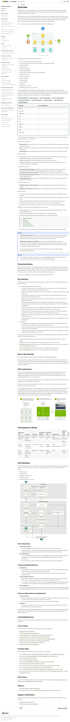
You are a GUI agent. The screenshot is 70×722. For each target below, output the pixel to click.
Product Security (52, 715)
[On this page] (68, 1)
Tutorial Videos (4, 122)
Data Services (4, 47)
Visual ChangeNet (48, 100)
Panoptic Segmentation (23, 100)
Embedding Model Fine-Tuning (7, 53)
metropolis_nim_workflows (38, 229)
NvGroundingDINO (27, 218)
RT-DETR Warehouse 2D (25, 160)
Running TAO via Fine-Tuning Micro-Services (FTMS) (7, 23)
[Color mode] (65, 1)
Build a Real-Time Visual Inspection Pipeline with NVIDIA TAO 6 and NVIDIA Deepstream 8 (43, 654)
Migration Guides (5, 15)
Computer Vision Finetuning (7, 70)
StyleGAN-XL (25, 551)
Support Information (6, 124)
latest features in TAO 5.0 (30, 658)
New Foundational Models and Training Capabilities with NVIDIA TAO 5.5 (41, 656)
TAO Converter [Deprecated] (7, 93)
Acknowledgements (5, 126)
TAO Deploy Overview (6, 105)
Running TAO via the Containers (8, 29)
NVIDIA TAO (20, 10)
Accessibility (38, 715)
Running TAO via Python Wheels (8, 31)
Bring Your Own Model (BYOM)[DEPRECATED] (8, 111)
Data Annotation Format (6, 46)
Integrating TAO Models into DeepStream (7, 99)
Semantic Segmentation (58, 98)
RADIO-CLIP (22, 158)
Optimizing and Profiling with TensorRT (7, 95)
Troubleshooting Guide (6, 120)
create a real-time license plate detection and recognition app (37, 667)
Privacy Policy (3, 715)
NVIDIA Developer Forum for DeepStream (29, 704)
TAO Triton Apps (52, 213)
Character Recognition (36, 100)
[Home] (18, 4)
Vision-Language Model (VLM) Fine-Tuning (7, 59)
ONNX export (25, 298)
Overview (3, 10)
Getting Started (5, 21)
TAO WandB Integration (6, 80)
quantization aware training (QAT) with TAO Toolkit (48, 665)
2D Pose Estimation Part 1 (58, 671)
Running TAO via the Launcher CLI (8, 27)
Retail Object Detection (28, 225)
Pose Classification (58, 100)
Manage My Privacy (11, 715)
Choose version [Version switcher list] (21, 1)
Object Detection (34, 98)
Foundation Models (5, 40)
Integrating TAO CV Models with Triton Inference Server (8, 90)
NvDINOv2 (25, 220)
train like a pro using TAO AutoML (30, 660)
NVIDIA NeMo (50, 24)
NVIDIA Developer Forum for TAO (27, 702)
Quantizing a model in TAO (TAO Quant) (7, 73)
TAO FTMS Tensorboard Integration (9, 84)
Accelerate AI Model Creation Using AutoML (30, 688)
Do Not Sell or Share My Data (21, 715)
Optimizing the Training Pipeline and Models (8, 65)
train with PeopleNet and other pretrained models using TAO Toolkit (38, 661)
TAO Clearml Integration (6, 82)
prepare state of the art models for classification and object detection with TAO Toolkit (43, 669)
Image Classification (23, 98)
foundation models (33, 580)
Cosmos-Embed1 (24, 156)
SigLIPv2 (29, 158)
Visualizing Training (5, 68)
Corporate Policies (44, 715)
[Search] (62, 1)
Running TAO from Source (7, 33)
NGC (48, 373)
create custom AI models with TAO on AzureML (33, 663)
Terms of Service (31, 715)
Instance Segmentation (45, 98)
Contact (58, 715)
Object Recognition (22, 102)
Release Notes (4, 116)
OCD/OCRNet (26, 222)
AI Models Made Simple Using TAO (42, 690)
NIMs (30, 250)
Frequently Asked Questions (7, 118)
